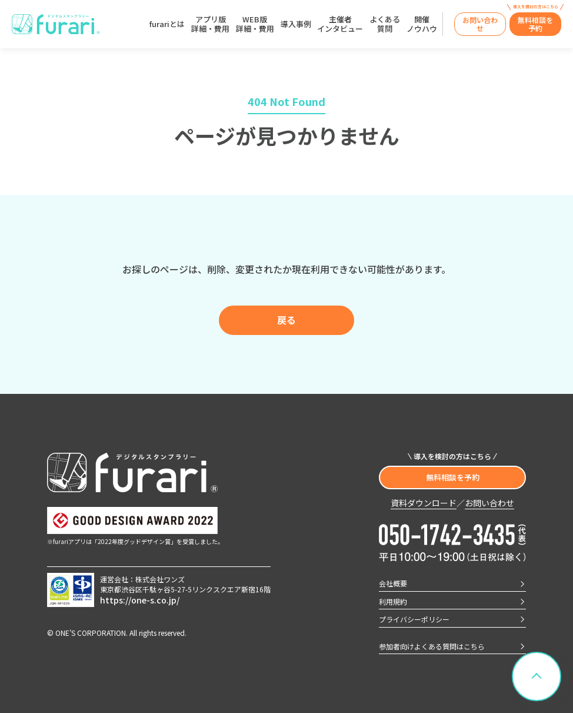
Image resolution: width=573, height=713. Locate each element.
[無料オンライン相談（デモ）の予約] (535, 24)
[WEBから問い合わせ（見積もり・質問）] (480, 24)
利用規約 (393, 601)
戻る (286, 320)
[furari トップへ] (56, 24)
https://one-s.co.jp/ (139, 600)
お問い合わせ (489, 503)
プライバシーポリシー (414, 619)
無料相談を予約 (452, 477)
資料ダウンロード (424, 503)
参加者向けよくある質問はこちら (432, 646)
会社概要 (393, 583)
